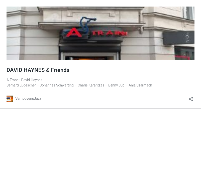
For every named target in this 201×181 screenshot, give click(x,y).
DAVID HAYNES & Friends (38, 70)
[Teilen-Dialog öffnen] (190, 97)
